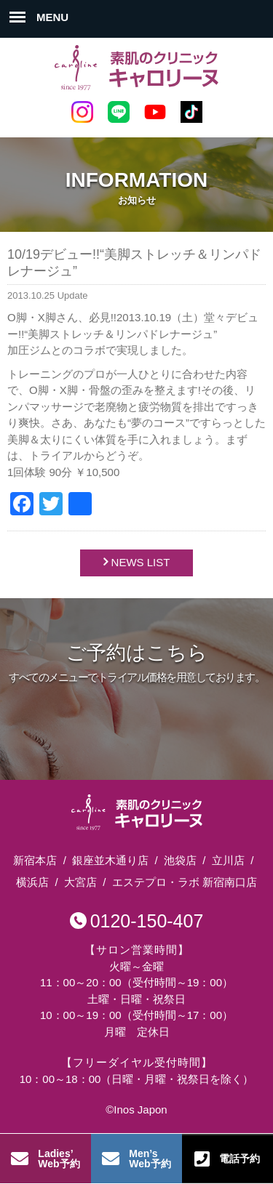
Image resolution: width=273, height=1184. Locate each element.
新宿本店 (35, 860)
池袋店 (180, 860)
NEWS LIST (140, 562)
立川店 (228, 860)
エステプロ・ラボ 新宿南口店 (184, 882)
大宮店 (80, 882)
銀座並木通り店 (110, 860)
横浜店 (32, 882)
